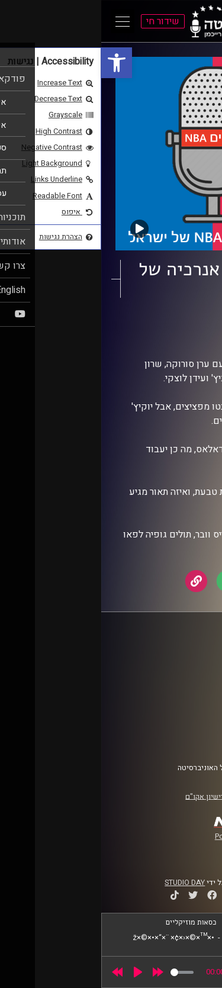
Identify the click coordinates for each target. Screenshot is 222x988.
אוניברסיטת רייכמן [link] (172, 669)
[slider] (80, 972)
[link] (15, 62)
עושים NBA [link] (158, 325)
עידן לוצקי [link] (141, 336)
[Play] (36, 972)
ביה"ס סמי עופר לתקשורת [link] (161, 658)
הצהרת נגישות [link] (179, 728)
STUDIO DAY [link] (83, 882)
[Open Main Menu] (21, 21)
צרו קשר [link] (188, 739)
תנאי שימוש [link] (183, 717)
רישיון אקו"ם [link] (103, 796)
